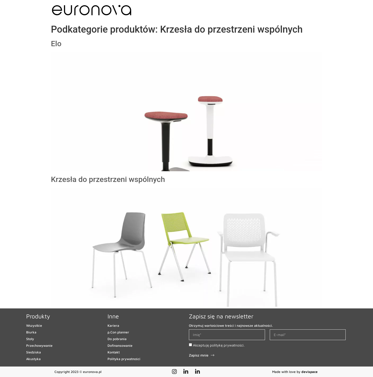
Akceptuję (219, 345)
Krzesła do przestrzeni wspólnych (108, 179)
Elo (56, 43)
